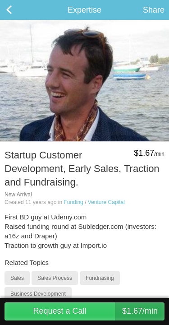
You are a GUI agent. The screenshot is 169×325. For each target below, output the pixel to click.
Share (153, 9)
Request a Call (98, 311)
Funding (73, 202)
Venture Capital (106, 202)
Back (18, 10)
